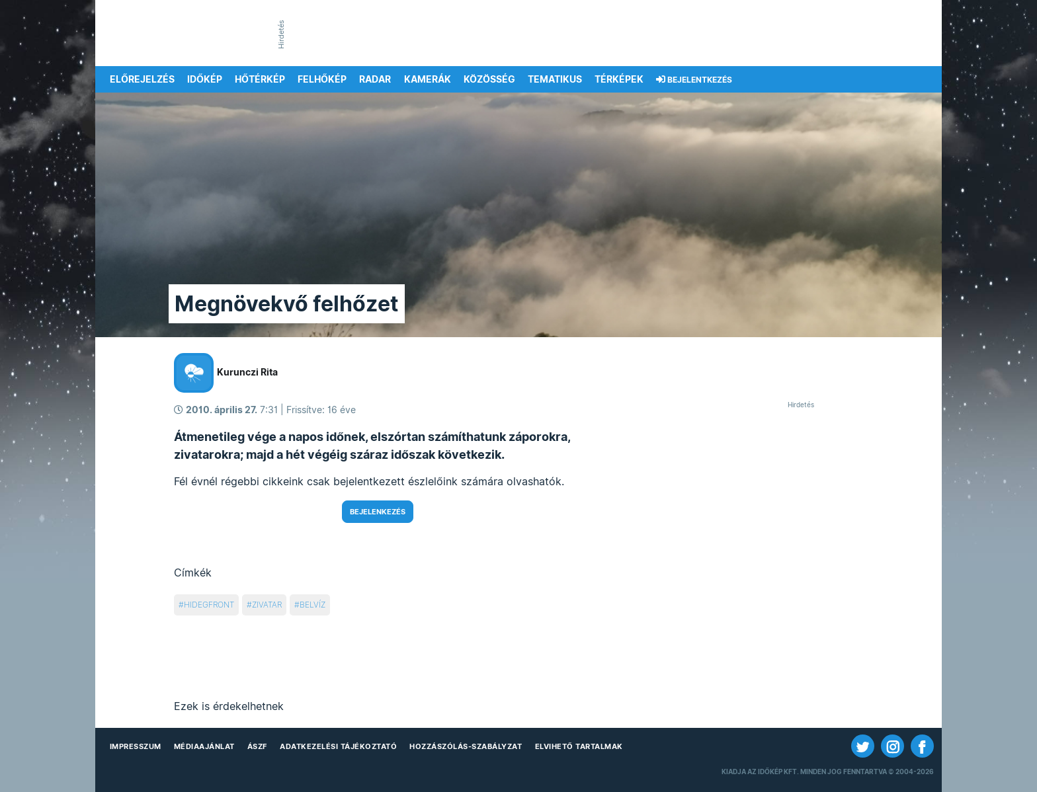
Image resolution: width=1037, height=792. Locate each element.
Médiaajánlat (204, 746)
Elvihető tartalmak (579, 746)
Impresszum (135, 746)
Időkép (204, 79)
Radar (375, 79)
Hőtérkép (260, 79)
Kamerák (427, 79)
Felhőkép (322, 79)
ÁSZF (257, 746)
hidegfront (209, 605)
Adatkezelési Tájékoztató (338, 746)
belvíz (312, 605)
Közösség (489, 79)
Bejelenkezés (377, 511)
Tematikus (555, 79)
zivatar (267, 605)
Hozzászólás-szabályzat (465, 746)
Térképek (619, 79)
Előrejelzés (142, 79)
